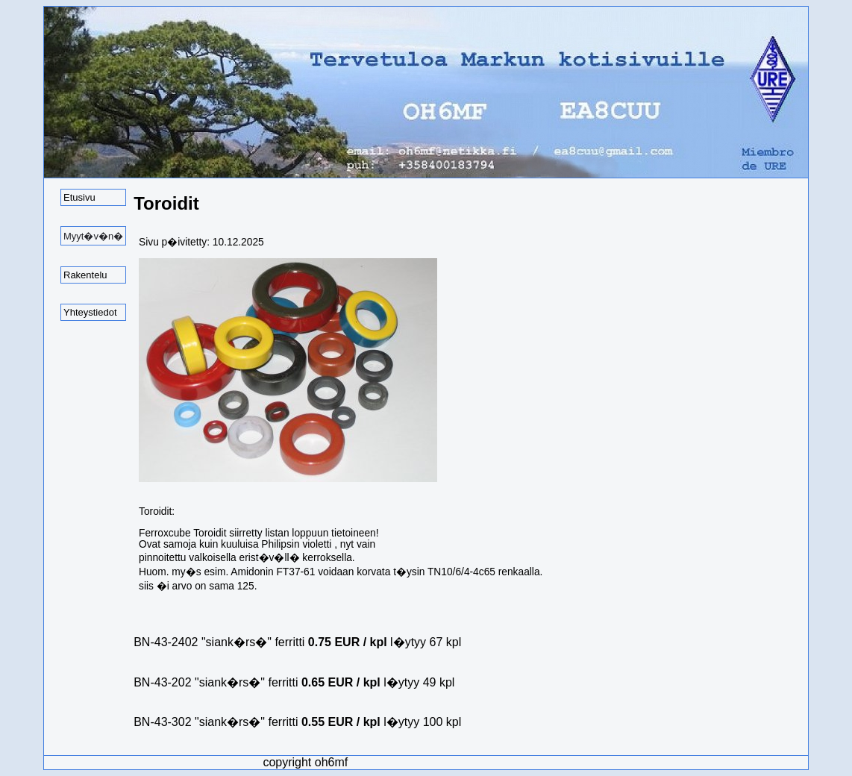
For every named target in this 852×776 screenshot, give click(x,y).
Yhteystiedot (90, 312)
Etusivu (79, 197)
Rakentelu (85, 275)
